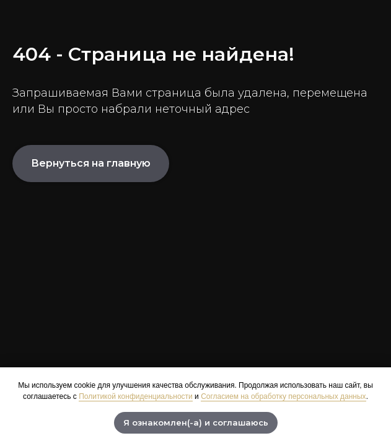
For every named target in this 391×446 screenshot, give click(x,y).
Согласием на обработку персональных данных (283, 396)
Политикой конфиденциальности (136, 396)
